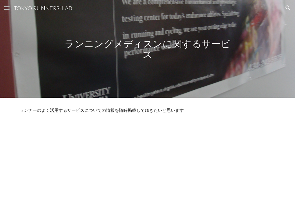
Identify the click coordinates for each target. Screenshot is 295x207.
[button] (7, 8)
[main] (147, 49)
